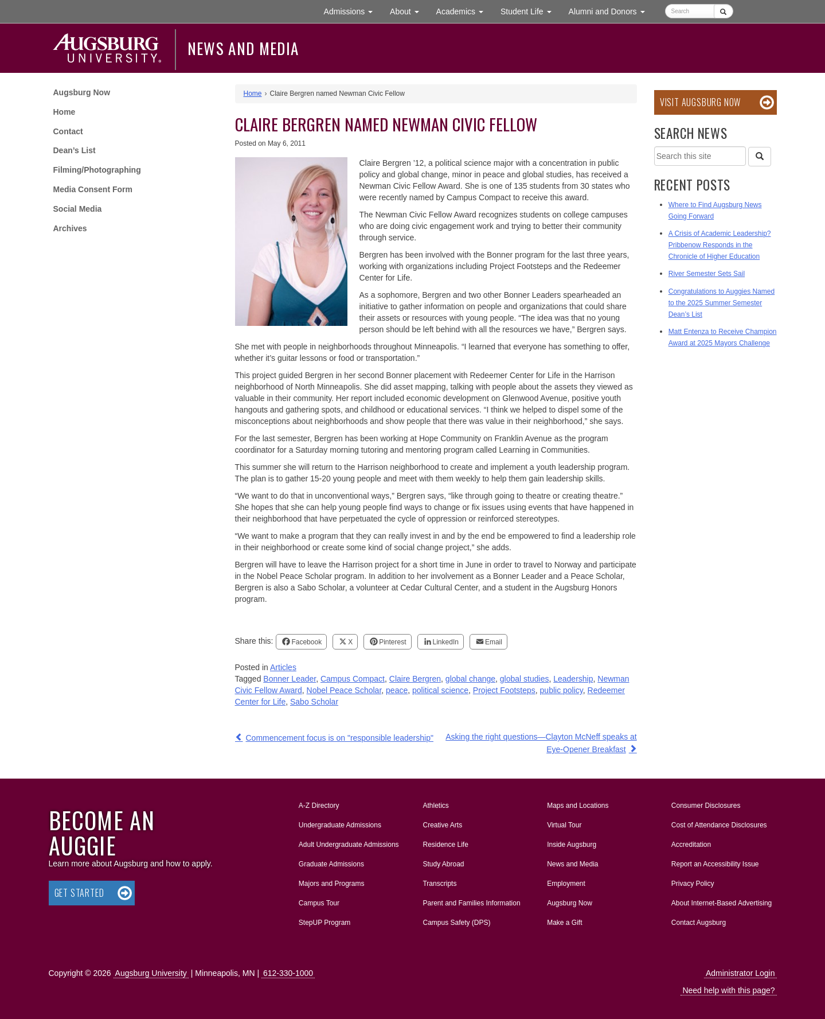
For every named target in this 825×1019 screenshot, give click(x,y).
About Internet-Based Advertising (721, 903)
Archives (70, 228)
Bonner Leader (289, 678)
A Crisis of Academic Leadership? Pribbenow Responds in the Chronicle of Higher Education (719, 245)
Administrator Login (740, 973)
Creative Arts (442, 825)
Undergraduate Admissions (340, 825)
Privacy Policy (692, 884)
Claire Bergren (415, 678)
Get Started (79, 893)
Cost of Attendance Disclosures (719, 825)
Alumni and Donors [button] (611, 10)
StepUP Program (325, 923)
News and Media (243, 48)
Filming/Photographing (97, 169)
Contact (68, 131)
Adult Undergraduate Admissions (349, 845)
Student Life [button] (530, 10)
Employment (566, 884)
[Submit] (723, 11)
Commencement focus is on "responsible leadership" (339, 737)
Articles (283, 667)
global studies (524, 678)
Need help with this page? (728, 990)
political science (440, 690)
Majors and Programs (331, 881)
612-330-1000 (288, 973)
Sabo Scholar (314, 701)
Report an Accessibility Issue (715, 864)
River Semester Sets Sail (706, 274)
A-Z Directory (319, 806)
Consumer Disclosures (706, 806)
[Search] (759, 156)
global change (470, 678)
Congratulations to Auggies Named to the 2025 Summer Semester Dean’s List (721, 302)
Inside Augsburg (571, 845)
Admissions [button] (352, 10)
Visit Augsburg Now (700, 102)
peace (397, 690)
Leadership (573, 678)
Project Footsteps (504, 690)
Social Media (77, 208)
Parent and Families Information (471, 903)
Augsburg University (151, 973)
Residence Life (445, 845)
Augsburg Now (82, 92)
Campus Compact (352, 678)
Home (64, 111)
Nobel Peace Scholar (344, 690)
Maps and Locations (577, 806)
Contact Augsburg (698, 923)
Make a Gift (564, 923)
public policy (561, 690)
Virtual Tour (564, 825)
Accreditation (691, 845)
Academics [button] (464, 10)
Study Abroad (443, 864)
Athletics (435, 806)
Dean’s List (74, 150)
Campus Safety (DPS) (456, 923)
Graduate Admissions (331, 864)
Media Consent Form (92, 189)
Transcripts (439, 884)
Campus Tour (319, 903)
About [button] (408, 14)
